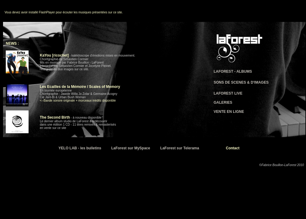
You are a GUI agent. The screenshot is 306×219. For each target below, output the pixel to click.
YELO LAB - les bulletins (80, 148)
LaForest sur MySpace (130, 148)
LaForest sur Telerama (179, 148)
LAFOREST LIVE (228, 93)
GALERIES (223, 102)
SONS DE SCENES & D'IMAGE (240, 82)
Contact (232, 148)
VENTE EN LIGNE (229, 111)
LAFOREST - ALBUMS (233, 71)
